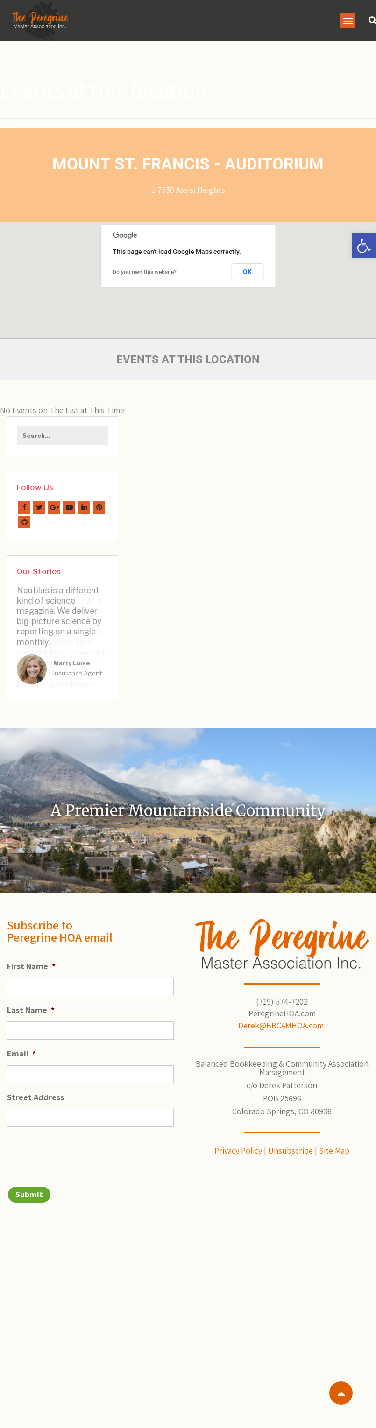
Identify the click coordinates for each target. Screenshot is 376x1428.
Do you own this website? (145, 272)
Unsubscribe (290, 1144)
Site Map (334, 1144)
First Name (31, 960)
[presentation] (78, 1146)
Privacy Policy (238, 1144)
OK (247, 271)
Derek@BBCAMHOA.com (282, 1018)
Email (21, 1046)
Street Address (35, 1090)
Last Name (31, 1003)
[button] (364, 245)
